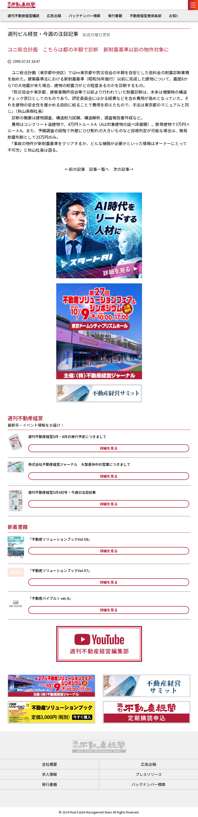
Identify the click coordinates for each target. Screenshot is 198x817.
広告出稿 (54, 15)
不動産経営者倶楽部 (145, 15)
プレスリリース (148, 774)
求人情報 (49, 774)
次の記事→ (123, 169)
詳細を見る (109, 448)
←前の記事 (75, 169)
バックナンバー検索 (84, 15)
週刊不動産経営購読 (23, 15)
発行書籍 (115, 15)
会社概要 (49, 764)
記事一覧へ (99, 169)
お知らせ (176, 15)
